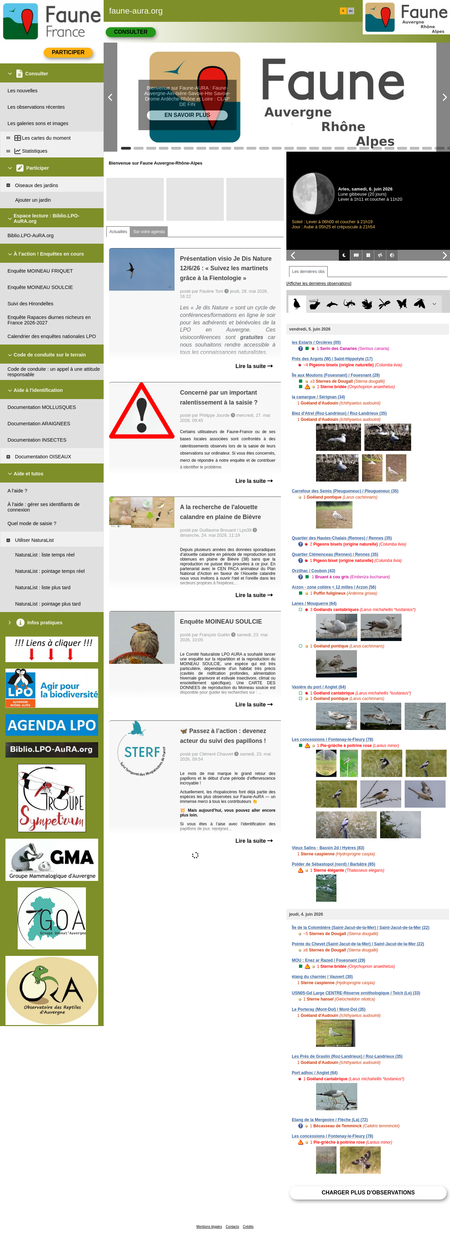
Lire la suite (254, 366)
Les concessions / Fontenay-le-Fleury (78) (332, 739)
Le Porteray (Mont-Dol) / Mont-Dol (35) (328, 1009)
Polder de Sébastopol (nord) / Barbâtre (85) (333, 864)
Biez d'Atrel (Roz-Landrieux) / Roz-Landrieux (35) (339, 413)
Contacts (232, 1227)
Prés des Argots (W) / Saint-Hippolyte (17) (332, 358)
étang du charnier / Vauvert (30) (322, 976)
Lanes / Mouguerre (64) (314, 603)
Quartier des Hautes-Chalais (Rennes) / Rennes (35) (342, 538)
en (350, 11)
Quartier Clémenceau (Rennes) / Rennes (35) (335, 554)
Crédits (248, 1227)
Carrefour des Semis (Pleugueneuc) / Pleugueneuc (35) (345, 491)
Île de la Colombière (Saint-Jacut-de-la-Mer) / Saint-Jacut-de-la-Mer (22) (360, 927)
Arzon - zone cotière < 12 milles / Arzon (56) (334, 587)
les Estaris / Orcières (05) (316, 342)
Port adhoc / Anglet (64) (315, 1072)
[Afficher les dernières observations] (318, 283)
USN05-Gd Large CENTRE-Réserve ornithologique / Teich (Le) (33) (356, 993)
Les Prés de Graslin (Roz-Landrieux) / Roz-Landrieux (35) (347, 1056)
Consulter (130, 32)
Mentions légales (209, 1227)
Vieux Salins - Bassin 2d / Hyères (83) (328, 847)
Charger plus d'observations (368, 1192)
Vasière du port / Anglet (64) (319, 687)
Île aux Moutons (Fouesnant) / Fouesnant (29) (336, 375)
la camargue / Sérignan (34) (318, 397)
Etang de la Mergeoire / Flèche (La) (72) (330, 1119)
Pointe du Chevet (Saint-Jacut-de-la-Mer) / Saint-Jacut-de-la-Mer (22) (358, 944)
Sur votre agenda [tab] (149, 231)
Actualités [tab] (118, 231)
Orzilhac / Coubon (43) (313, 570)
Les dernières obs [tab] (308, 271)
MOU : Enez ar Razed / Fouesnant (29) (328, 960)
